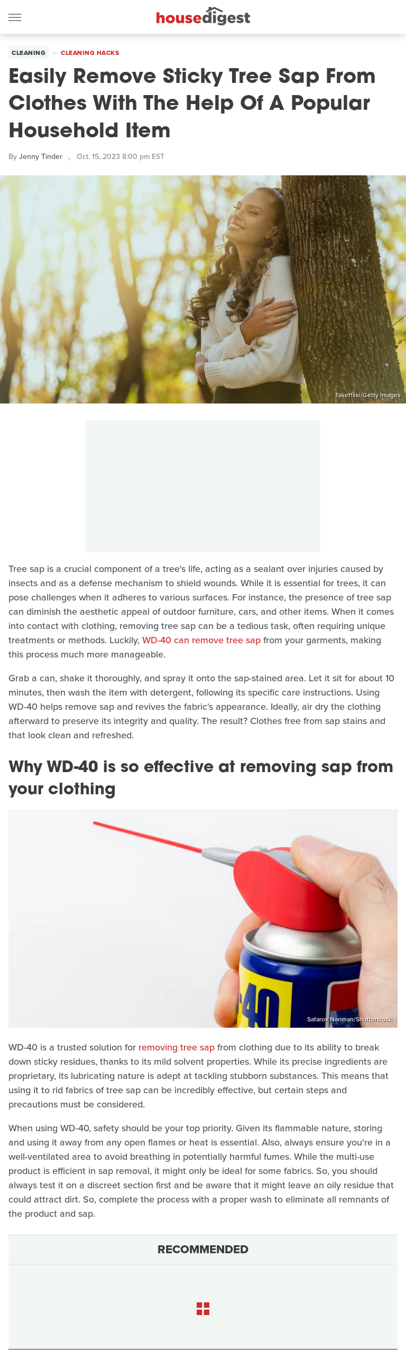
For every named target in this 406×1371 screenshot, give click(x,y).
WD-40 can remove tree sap (201, 640)
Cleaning (28, 53)
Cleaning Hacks (90, 53)
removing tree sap (177, 1047)
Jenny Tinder (40, 156)
